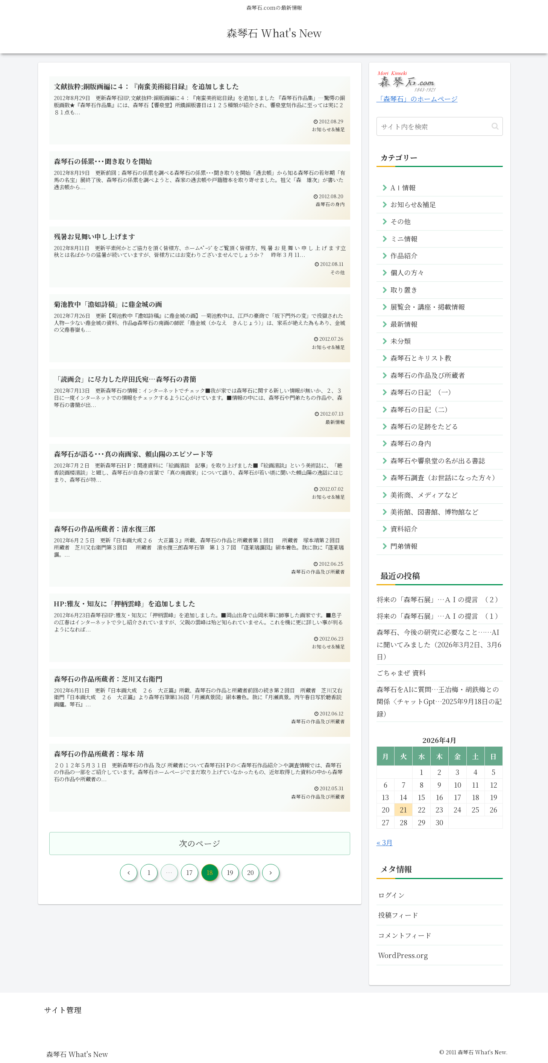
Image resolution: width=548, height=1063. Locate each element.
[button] (495, 126)
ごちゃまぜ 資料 (401, 672)
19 (230, 872)
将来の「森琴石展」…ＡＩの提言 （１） (439, 616)
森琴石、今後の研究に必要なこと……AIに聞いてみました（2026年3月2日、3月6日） (438, 644)
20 (250, 872)
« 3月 (384, 842)
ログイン (391, 895)
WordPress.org (403, 955)
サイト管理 (62, 1009)
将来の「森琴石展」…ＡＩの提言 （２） (439, 599)
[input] (439, 126)
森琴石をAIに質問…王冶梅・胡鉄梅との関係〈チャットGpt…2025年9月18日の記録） (439, 701)
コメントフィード (404, 935)
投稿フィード (398, 915)
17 (189, 872)
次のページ (199, 843)
